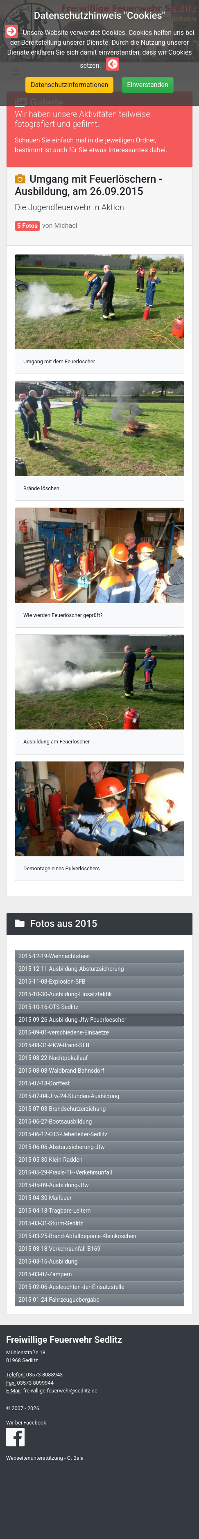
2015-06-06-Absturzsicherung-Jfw (61, 1147)
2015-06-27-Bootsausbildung (55, 1121)
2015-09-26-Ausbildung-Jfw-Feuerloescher (72, 1019)
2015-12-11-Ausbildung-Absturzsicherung (71, 969)
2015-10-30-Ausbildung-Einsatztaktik (65, 994)
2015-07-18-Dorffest (44, 1083)
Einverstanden (147, 85)
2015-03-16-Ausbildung (47, 1261)
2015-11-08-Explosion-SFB (52, 981)
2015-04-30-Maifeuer (45, 1198)
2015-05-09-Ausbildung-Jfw (53, 1185)
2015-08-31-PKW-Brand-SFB (53, 1045)
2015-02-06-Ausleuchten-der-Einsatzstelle (71, 1287)
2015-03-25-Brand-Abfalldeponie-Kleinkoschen (77, 1236)
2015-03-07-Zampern (45, 1274)
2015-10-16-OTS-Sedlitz (48, 1007)
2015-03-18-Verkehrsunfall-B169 (59, 1248)
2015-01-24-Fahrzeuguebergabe (59, 1299)
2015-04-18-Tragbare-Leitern (54, 1210)
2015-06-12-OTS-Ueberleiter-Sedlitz (63, 1134)
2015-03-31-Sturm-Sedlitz (50, 1223)
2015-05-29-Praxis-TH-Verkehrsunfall (65, 1172)
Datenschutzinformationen (69, 85)
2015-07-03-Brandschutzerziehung (62, 1109)
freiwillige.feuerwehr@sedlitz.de (60, 1391)
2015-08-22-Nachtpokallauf (53, 1058)
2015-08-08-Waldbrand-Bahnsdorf (61, 1070)
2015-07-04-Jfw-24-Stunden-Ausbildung (68, 1096)
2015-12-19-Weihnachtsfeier (54, 956)
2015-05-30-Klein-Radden (50, 1159)
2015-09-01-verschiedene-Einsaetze (63, 1032)
